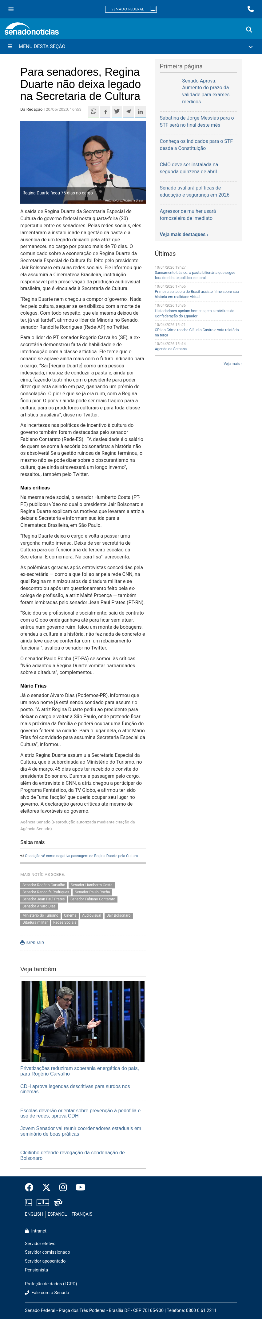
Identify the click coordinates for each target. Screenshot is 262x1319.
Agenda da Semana (171, 349)
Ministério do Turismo (40, 916)
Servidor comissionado (47, 1252)
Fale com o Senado (47, 1292)
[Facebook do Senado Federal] (31, 1187)
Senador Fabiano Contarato (92, 899)
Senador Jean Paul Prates (43, 899)
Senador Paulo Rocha (92, 892)
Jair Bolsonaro (118, 916)
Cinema (70, 916)
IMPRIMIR (32, 942)
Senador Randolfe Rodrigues (45, 892)
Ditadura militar (35, 923)
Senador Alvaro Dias (39, 906)
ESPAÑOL (57, 1214)
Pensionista (36, 1270)
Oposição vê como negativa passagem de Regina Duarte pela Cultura (81, 856)
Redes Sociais (64, 923)
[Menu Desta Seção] (131, 46)
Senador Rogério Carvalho (43, 885)
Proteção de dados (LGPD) (51, 1283)
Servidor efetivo (40, 1243)
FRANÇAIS (82, 1214)
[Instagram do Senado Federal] (63, 1187)
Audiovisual (91, 916)
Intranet (35, 1231)
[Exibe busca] (249, 29)
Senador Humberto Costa (91, 885)
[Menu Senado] (11, 9)
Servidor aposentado (45, 1261)
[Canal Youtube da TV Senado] (78, 1187)
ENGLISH (34, 1214)
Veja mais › (233, 364)
